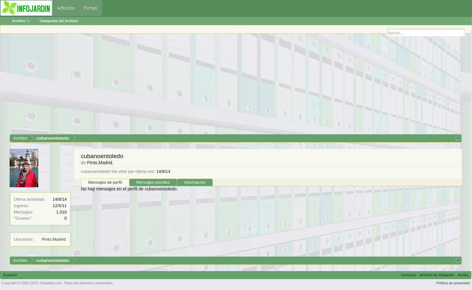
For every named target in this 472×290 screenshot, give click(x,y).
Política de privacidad (453, 283)
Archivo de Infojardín (437, 275)
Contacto (408, 275)
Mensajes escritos (153, 182)
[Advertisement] (201, 86)
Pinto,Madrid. (54, 239)
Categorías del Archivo (59, 21)
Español (10, 275)
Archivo (21, 21)
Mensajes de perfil (105, 182)
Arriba (463, 275)
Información (195, 182)
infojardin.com (51, 283)
